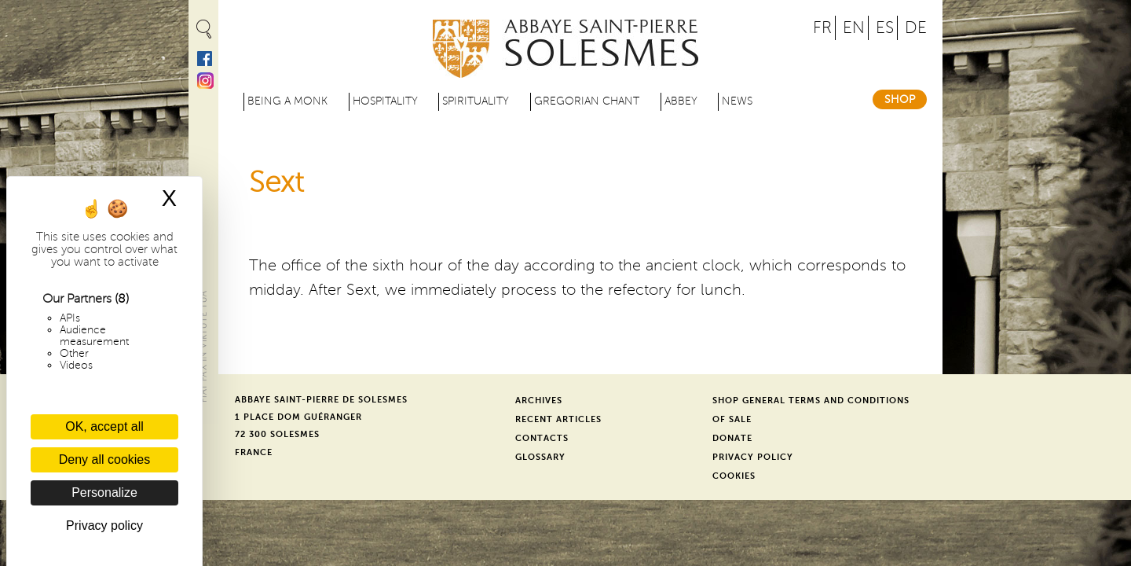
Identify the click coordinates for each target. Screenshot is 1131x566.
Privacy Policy (752, 457)
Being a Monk (287, 101)
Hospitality (385, 101)
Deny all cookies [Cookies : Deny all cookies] (105, 459)
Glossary (540, 457)
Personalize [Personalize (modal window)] (104, 492)
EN (854, 28)
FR (822, 28)
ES (885, 28)
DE (916, 28)
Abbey (680, 101)
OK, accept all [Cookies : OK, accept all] (104, 426)
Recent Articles (558, 419)
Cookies (734, 476)
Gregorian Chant (586, 101)
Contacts (542, 438)
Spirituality (475, 101)
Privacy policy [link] (104, 525)
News (737, 101)
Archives (538, 400)
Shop (899, 99)
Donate (732, 438)
